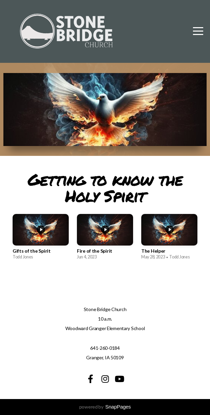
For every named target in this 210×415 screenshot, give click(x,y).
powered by (105, 407)
